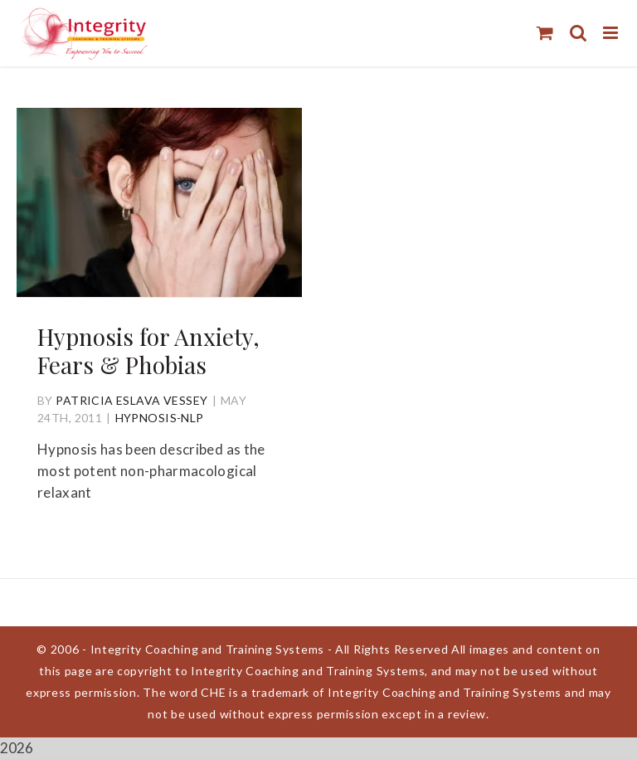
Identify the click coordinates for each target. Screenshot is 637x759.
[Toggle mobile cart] (545, 32)
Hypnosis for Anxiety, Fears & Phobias (148, 350)
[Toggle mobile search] (578, 32)
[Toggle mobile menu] (611, 32)
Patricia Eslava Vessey (131, 400)
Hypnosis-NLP (159, 418)
